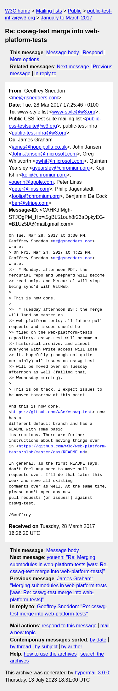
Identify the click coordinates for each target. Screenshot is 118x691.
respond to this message (69, 625)
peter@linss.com (30, 189)
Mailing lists (49, 10)
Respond (93, 52)
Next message (73, 66)
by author (71, 646)
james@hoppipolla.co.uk (39, 147)
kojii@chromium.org (44, 174)
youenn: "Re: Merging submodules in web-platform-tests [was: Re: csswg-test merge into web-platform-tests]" (59, 564)
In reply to (45, 73)
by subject (46, 646)
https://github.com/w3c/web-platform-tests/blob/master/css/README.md (58, 449)
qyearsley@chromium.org (61, 168)
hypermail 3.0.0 (92, 672)
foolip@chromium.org (35, 196)
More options (24, 59)
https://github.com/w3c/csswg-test (51, 412)
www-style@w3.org (73, 111)
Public (74, 10)
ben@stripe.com (30, 203)
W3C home (17, 10)
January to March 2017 (67, 17)
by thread (20, 646)
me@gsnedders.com (35, 97)
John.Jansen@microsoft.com (44, 153)
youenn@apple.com (31, 182)
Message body (62, 52)
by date (98, 639)
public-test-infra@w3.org (39, 132)
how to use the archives (50, 654)
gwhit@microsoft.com (60, 161)
